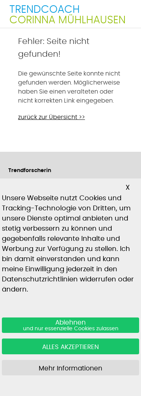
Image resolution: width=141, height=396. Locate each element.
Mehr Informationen (70, 368)
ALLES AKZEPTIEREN (70, 347)
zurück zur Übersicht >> (51, 117)
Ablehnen (70, 325)
